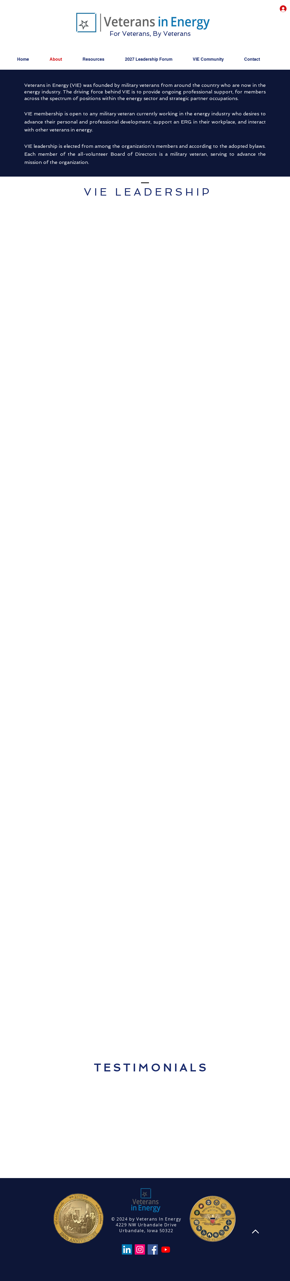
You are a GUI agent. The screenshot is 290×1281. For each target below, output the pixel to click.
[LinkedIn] (127, 1249)
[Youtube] (166, 1249)
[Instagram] (140, 1249)
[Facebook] (153, 1249)
